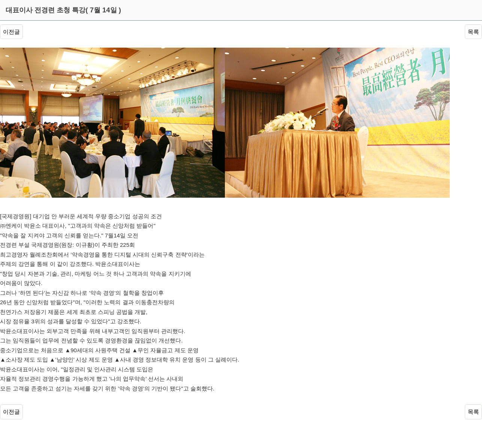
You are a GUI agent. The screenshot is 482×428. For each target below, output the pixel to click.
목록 (473, 32)
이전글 (11, 32)
